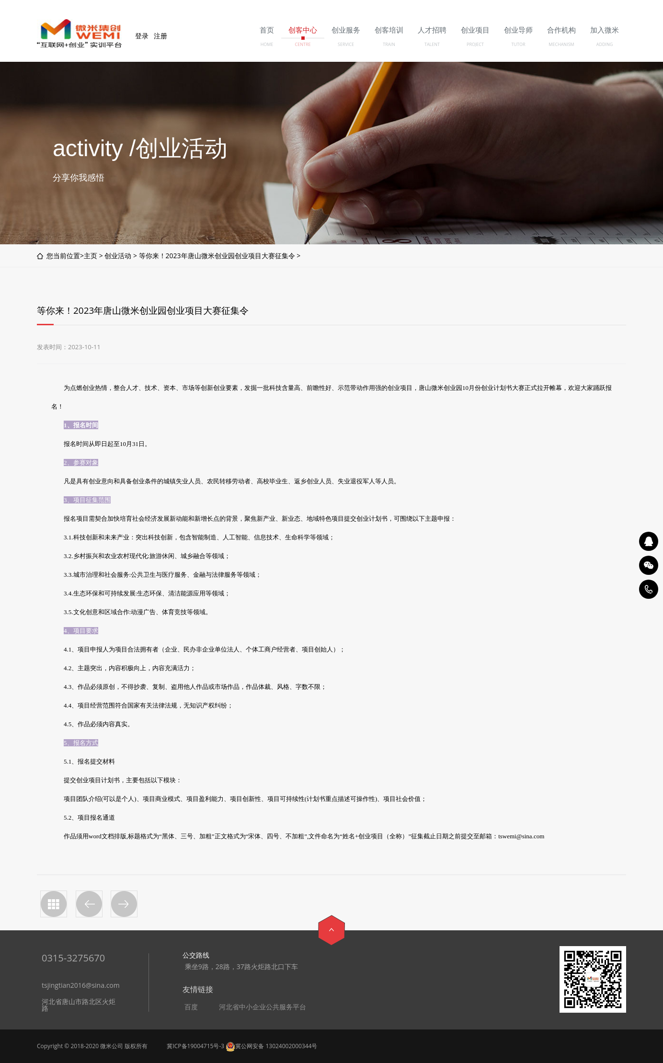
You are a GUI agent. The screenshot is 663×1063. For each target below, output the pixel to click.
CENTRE (303, 44)
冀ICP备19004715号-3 (195, 1046)
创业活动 (117, 255)
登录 (142, 35)
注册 (160, 35)
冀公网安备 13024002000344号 (271, 1046)
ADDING (604, 44)
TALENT (432, 44)
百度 (191, 1007)
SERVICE (346, 44)
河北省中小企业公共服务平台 (262, 1007)
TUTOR (518, 44)
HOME (267, 44)
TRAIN (389, 44)
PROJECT (475, 44)
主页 (90, 255)
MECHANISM (561, 44)
